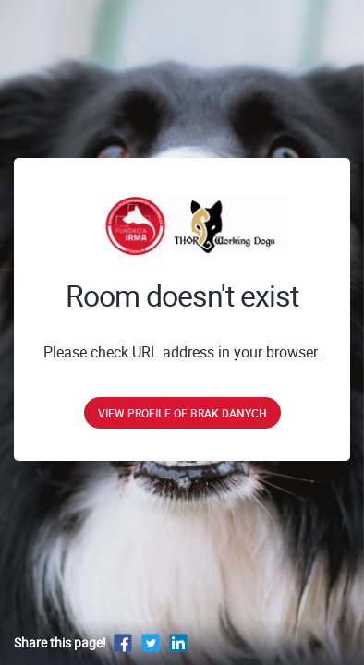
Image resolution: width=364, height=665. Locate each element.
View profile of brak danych (182, 412)
